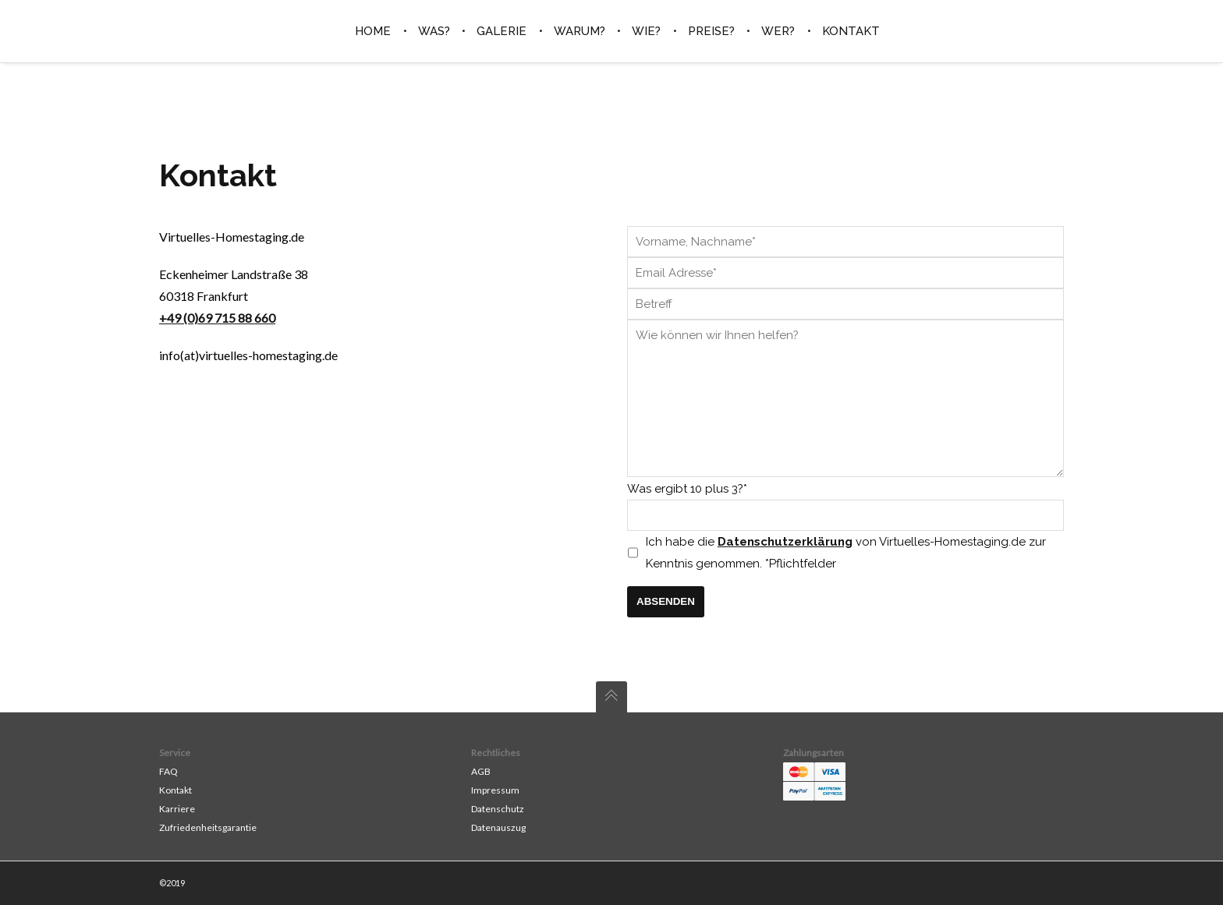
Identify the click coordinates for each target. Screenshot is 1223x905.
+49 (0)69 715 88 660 (217, 317)
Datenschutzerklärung (785, 542)
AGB (481, 771)
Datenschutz (497, 809)
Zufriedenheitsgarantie (208, 827)
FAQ (168, 771)
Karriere (177, 809)
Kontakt (175, 790)
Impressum (495, 790)
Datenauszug (498, 827)
